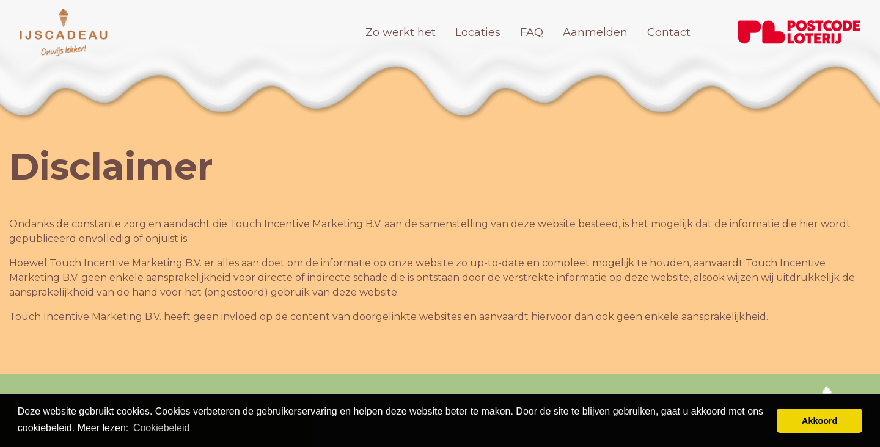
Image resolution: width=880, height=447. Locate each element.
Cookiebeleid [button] (161, 428)
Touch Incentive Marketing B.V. (306, 224)
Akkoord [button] (819, 421)
